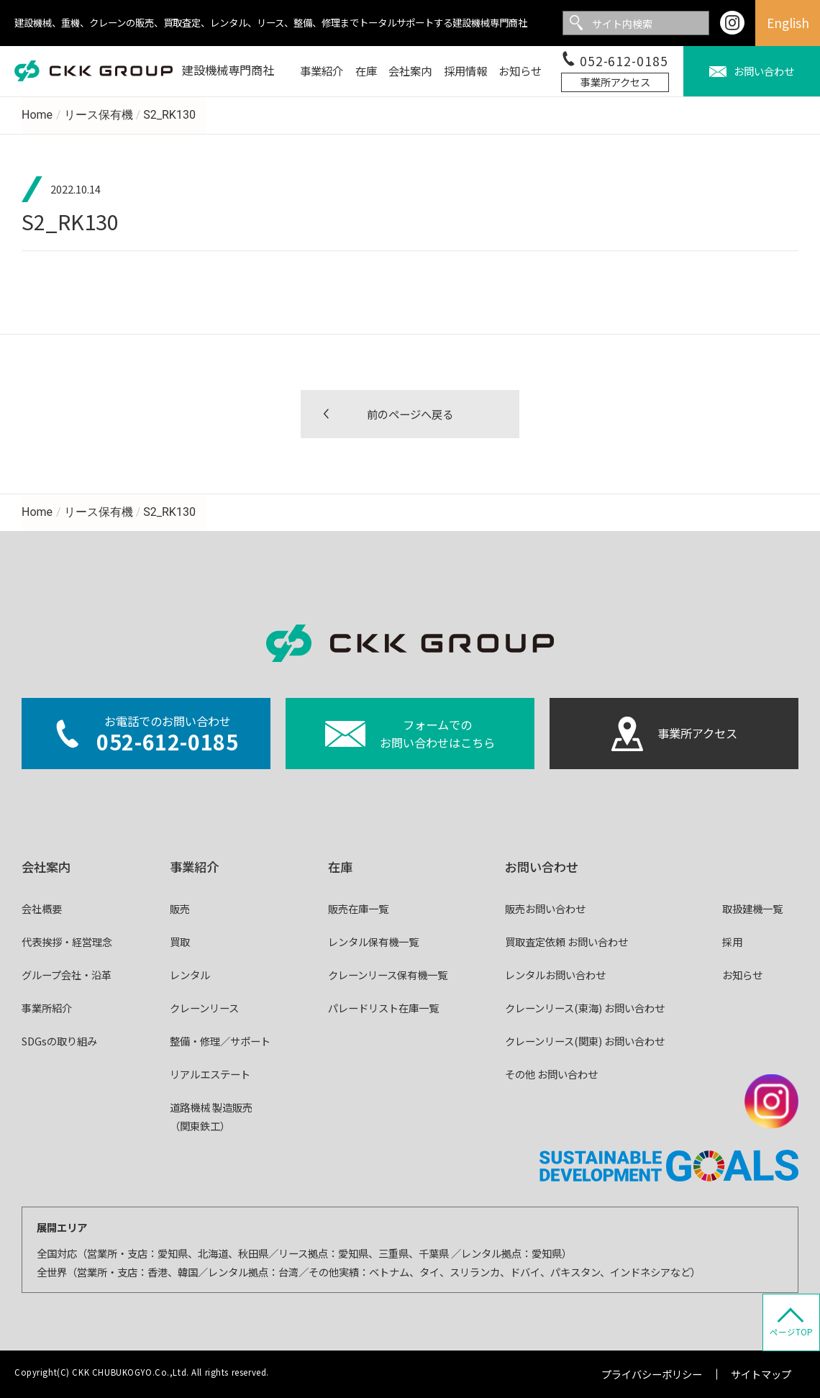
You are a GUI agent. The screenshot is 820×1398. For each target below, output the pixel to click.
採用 (732, 941)
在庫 (340, 867)
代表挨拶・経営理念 (67, 941)
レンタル (190, 974)
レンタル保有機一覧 (373, 941)
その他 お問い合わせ (551, 1073)
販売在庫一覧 (358, 908)
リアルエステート (210, 1073)
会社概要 (42, 908)
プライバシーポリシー (651, 1373)
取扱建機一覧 (752, 908)
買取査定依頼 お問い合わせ (566, 941)
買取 (180, 941)
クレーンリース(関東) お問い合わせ (585, 1040)
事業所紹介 (47, 1007)
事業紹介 (194, 867)
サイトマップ (761, 1373)
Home (37, 115)
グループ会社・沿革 (66, 974)
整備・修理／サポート (220, 1040)
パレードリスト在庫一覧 (383, 1007)
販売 (180, 908)
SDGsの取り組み (59, 1040)
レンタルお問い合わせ (555, 974)
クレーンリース (204, 1007)
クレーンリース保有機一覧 (387, 974)
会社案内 (46, 867)
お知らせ (742, 974)
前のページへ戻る (410, 414)
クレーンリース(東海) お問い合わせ (585, 1007)
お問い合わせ (541, 867)
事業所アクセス (615, 81)
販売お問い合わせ (545, 908)
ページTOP (791, 1332)
